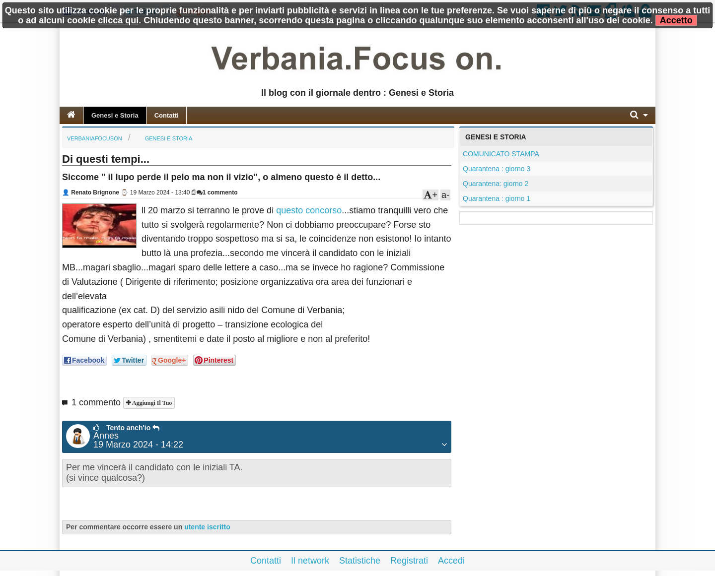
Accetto (676, 20)
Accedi (451, 561)
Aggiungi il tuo (151, 403)
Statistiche (359, 561)
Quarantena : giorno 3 (496, 169)
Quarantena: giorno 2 (495, 184)
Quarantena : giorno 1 (496, 198)
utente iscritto (207, 527)
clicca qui (118, 20)
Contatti (166, 115)
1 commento (217, 192)
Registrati (409, 561)
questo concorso (309, 210)
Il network (310, 561)
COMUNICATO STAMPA (501, 154)
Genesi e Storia (115, 115)
